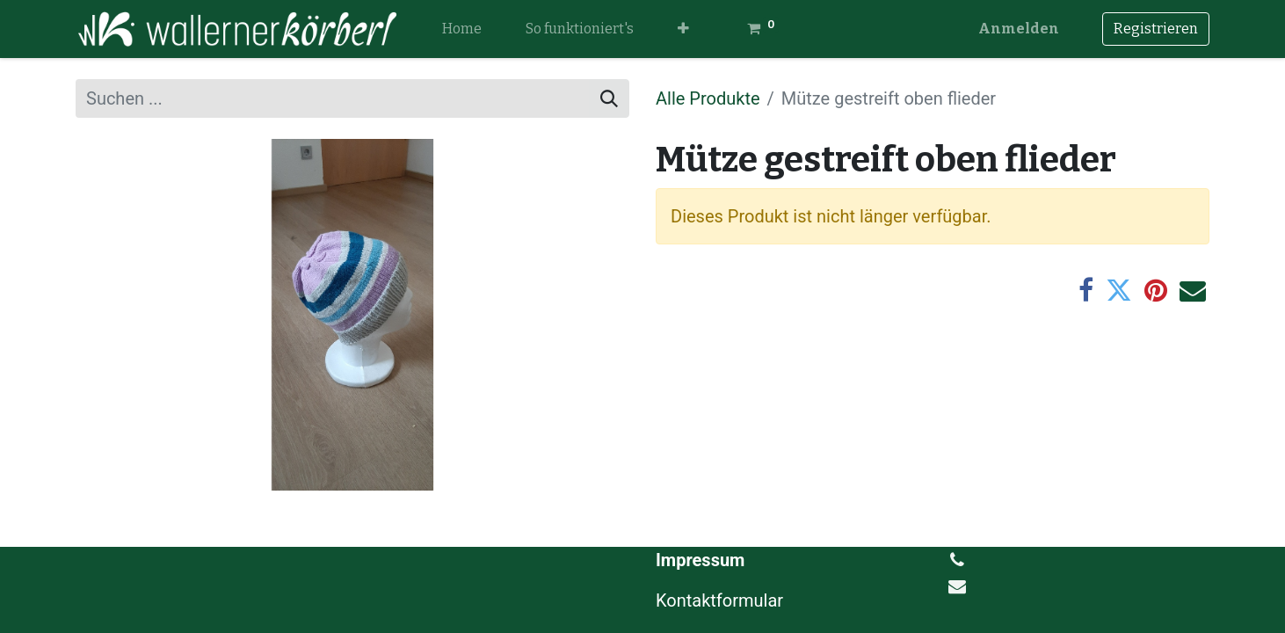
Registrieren (1156, 28)
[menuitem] (462, 29)
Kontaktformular (722, 600)
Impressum (700, 560)
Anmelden (1018, 28)
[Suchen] (609, 98)
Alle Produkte (708, 98)
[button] (683, 29)
